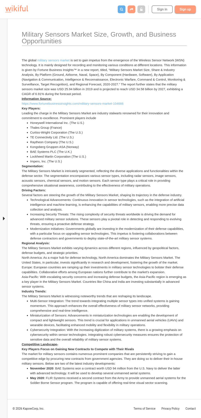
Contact (190, 408)
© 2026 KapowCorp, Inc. (28, 408)
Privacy (170, 408)
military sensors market (53, 60)
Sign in (162, 9)
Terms (144, 408)
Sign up (185, 9)
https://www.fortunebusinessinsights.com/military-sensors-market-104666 (73, 103)
